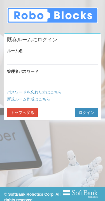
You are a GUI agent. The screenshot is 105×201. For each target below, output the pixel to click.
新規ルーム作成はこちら (28, 99)
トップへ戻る (22, 112)
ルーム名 (15, 51)
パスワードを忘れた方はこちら (34, 92)
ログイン (86, 112)
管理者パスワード (22, 71)
